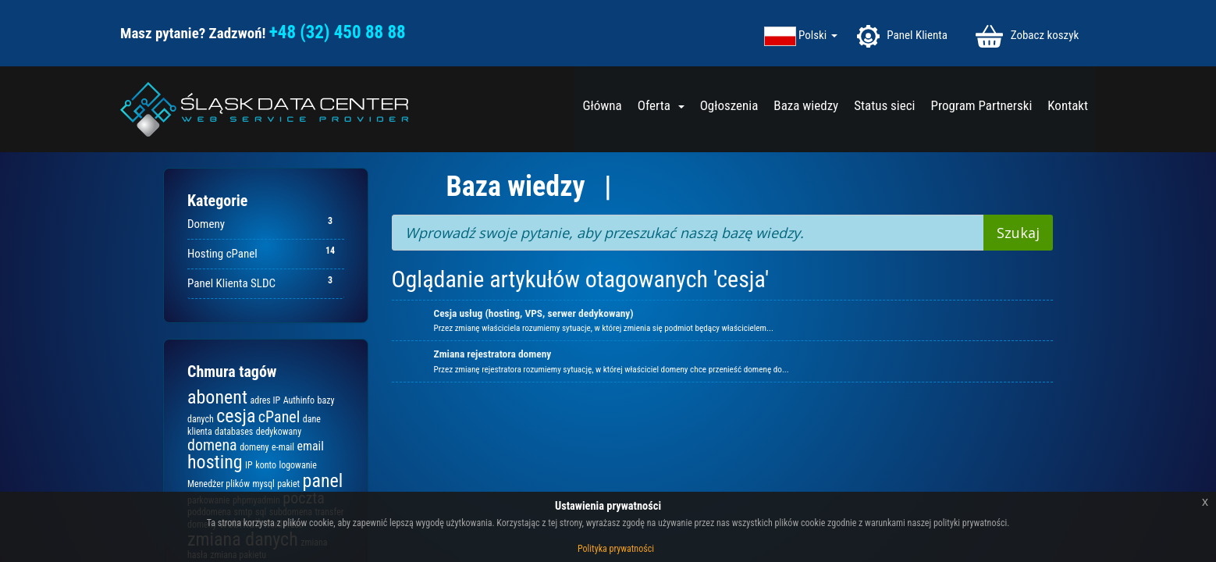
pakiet (288, 483)
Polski (817, 35)
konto (265, 465)
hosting (215, 462)
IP (249, 465)
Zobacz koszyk (1027, 36)
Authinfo (299, 400)
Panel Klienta (901, 36)
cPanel (279, 416)
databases (234, 431)
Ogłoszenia (729, 105)
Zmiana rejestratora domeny (493, 354)
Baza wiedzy (805, 105)
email (310, 446)
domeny (254, 447)
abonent (217, 397)
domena (212, 445)
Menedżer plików (218, 483)
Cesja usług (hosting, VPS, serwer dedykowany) (534, 313)
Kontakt (1067, 105)
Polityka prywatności (616, 548)
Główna (601, 105)
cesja (235, 416)
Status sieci (884, 105)
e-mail (283, 447)
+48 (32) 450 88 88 (337, 32)
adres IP (265, 400)
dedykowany (278, 431)
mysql (263, 483)
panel (323, 481)
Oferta (661, 105)
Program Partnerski (981, 105)
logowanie (297, 465)
